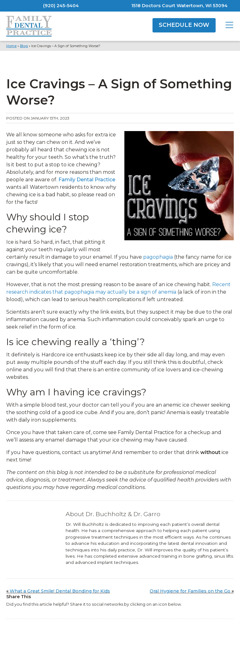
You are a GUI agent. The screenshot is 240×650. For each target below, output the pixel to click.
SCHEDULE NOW (184, 25)
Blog (24, 46)
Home (11, 46)
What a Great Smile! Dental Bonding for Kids (60, 591)
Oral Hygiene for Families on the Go (190, 591)
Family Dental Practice (86, 180)
